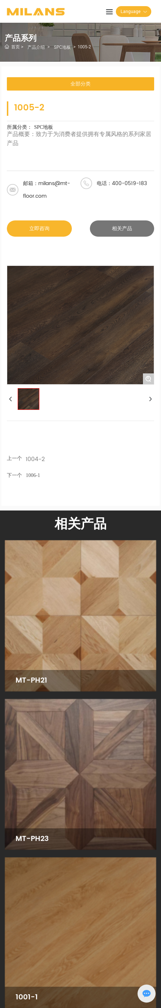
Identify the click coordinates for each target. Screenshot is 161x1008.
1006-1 (33, 475)
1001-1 (27, 997)
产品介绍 (36, 47)
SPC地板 (62, 47)
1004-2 (35, 459)
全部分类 (80, 84)
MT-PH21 (31, 681)
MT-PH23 (32, 839)
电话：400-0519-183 (122, 183)
